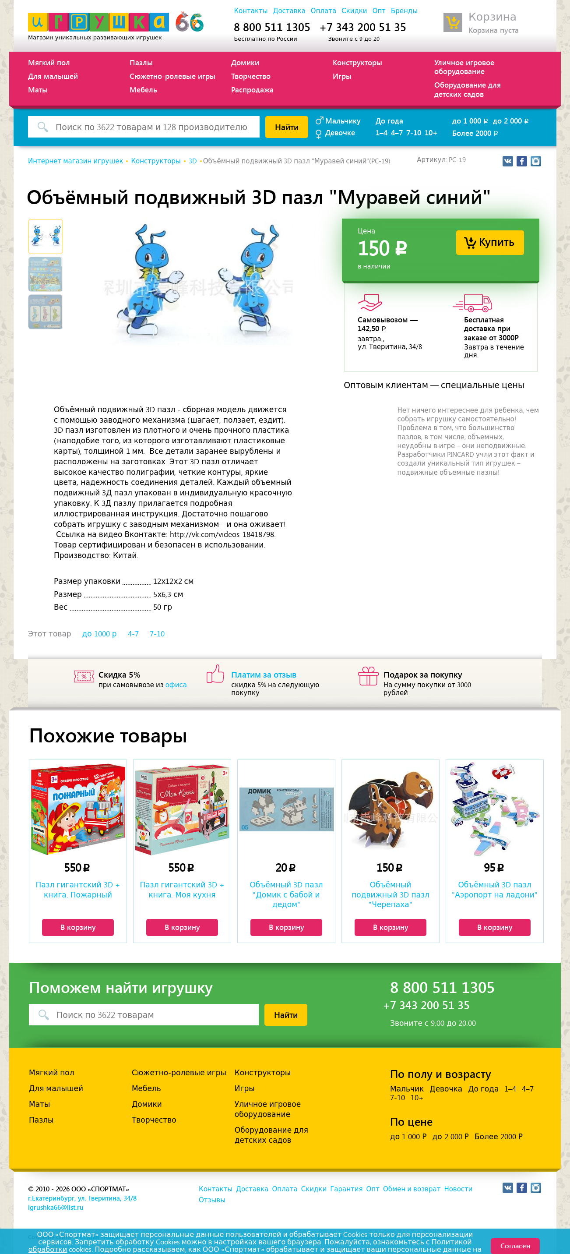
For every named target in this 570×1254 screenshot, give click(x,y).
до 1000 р (99, 633)
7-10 (413, 132)
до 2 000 (511, 120)
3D (193, 161)
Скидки (354, 11)
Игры (342, 76)
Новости (458, 1189)
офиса (176, 685)
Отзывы (212, 1200)
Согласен (515, 1245)
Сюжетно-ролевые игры (172, 76)
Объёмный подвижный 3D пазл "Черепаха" (390, 894)
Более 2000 (476, 133)
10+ (431, 132)
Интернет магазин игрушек (75, 161)
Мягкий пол (49, 62)
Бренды (404, 11)
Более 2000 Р (499, 1136)
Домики (245, 62)
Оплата (323, 11)
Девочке (340, 132)
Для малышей (53, 76)
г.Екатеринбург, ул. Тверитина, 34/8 (82, 1198)
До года (389, 120)
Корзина (492, 17)
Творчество (251, 76)
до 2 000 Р (450, 1136)
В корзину (78, 927)
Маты (38, 89)
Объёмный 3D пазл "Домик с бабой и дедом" (286, 894)
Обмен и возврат (411, 1189)
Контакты (250, 11)
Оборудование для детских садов (467, 89)
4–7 (397, 132)
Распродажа (252, 89)
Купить (496, 241)
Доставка (289, 11)
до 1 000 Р (408, 1136)
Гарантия (346, 1189)
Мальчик (407, 1088)
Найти (287, 126)
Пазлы (141, 62)
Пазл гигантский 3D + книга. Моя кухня (182, 889)
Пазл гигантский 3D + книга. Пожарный (77, 889)
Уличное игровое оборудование (464, 66)
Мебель (143, 89)
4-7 (133, 633)
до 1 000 (470, 120)
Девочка (445, 1088)
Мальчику (343, 120)
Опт (379, 11)
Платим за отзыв (264, 674)
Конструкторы (357, 62)
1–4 (381, 132)
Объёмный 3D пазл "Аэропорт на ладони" (495, 889)
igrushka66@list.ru (56, 1207)
